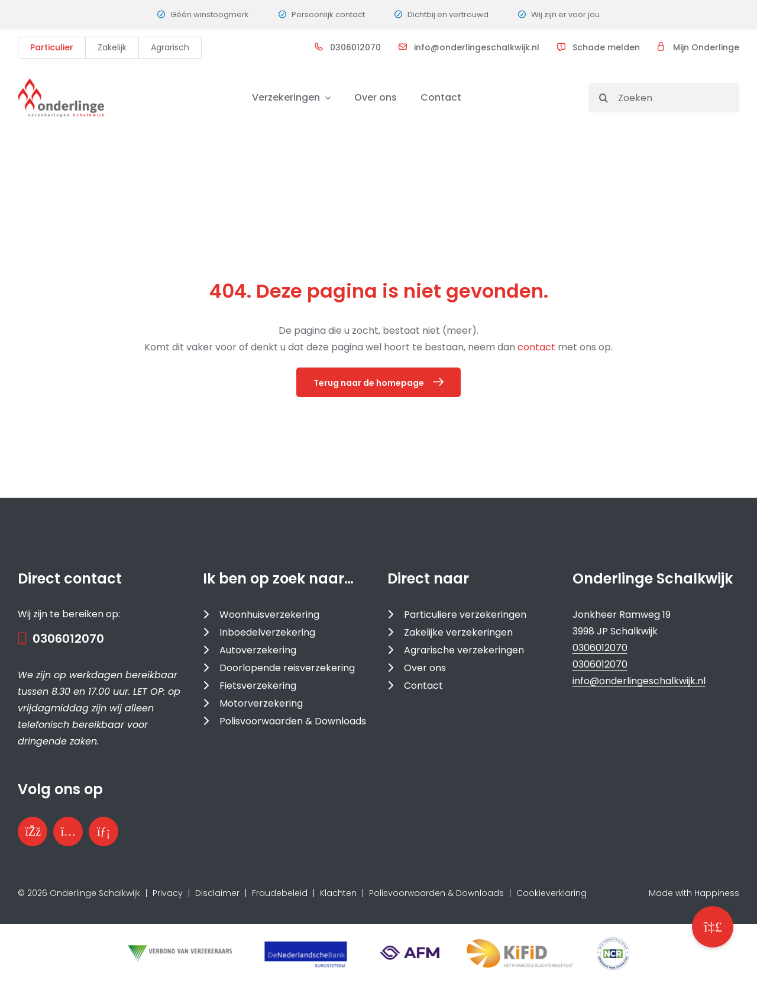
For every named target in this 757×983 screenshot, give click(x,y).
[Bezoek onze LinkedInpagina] (103, 831)
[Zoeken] (663, 97)
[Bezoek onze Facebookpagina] (32, 831)
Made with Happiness (694, 893)
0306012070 (355, 47)
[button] (712, 926)
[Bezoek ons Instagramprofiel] (68, 831)
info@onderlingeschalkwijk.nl (476, 47)
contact (537, 347)
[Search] (603, 97)
